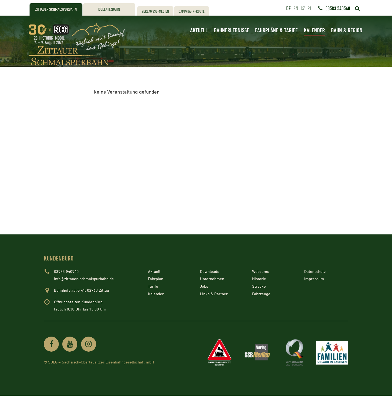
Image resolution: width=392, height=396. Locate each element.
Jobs (204, 286)
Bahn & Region (346, 30)
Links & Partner (214, 294)
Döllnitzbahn (109, 9)
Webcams (260, 272)
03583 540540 (337, 8)
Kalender (314, 30)
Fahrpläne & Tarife (276, 30)
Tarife (153, 286)
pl (309, 8)
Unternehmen (212, 279)
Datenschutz (315, 272)
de (288, 8)
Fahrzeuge (261, 294)
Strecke (259, 286)
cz (303, 8)
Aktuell (199, 30)
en (295, 8)
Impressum (314, 279)
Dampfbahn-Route (192, 11)
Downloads (209, 272)
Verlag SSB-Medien (155, 11)
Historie (259, 279)
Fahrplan (155, 279)
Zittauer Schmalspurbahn (56, 9)
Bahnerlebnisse (231, 30)
